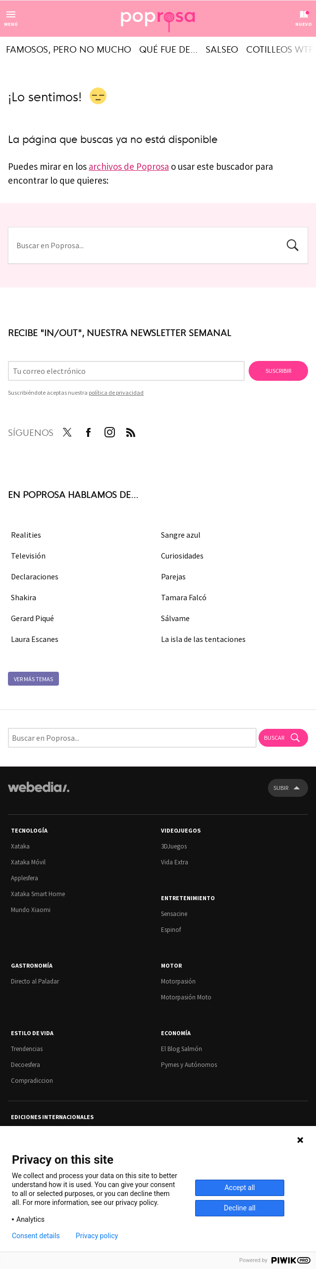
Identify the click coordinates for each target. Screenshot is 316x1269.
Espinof (171, 929)
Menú (11, 24)
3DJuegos (174, 846)
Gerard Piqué (32, 618)
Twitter (67, 430)
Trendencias (27, 1049)
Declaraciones (34, 576)
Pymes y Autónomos (189, 1064)
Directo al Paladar (35, 981)
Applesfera (24, 878)
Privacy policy (97, 1236)
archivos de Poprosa (129, 166)
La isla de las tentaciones (203, 639)
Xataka (20, 846)
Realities (26, 535)
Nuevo (303, 24)
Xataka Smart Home (38, 894)
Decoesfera (25, 1064)
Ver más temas (33, 679)
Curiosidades (182, 556)
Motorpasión (178, 981)
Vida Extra (174, 862)
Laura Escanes (34, 639)
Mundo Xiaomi (31, 910)
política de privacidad (116, 392)
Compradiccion (32, 1080)
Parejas (173, 576)
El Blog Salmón (181, 1049)
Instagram (109, 430)
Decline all (240, 1208)
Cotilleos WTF (279, 48)
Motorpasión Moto (186, 997)
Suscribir (278, 370)
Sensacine (174, 914)
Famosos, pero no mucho (68, 48)
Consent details (36, 1236)
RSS (131, 430)
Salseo (222, 48)
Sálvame (175, 618)
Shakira (23, 597)
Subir (280, 787)
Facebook (88, 430)
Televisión (28, 556)
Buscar (293, 244)
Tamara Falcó (184, 597)
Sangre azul (181, 535)
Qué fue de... (168, 48)
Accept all (239, 1188)
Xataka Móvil (28, 862)
